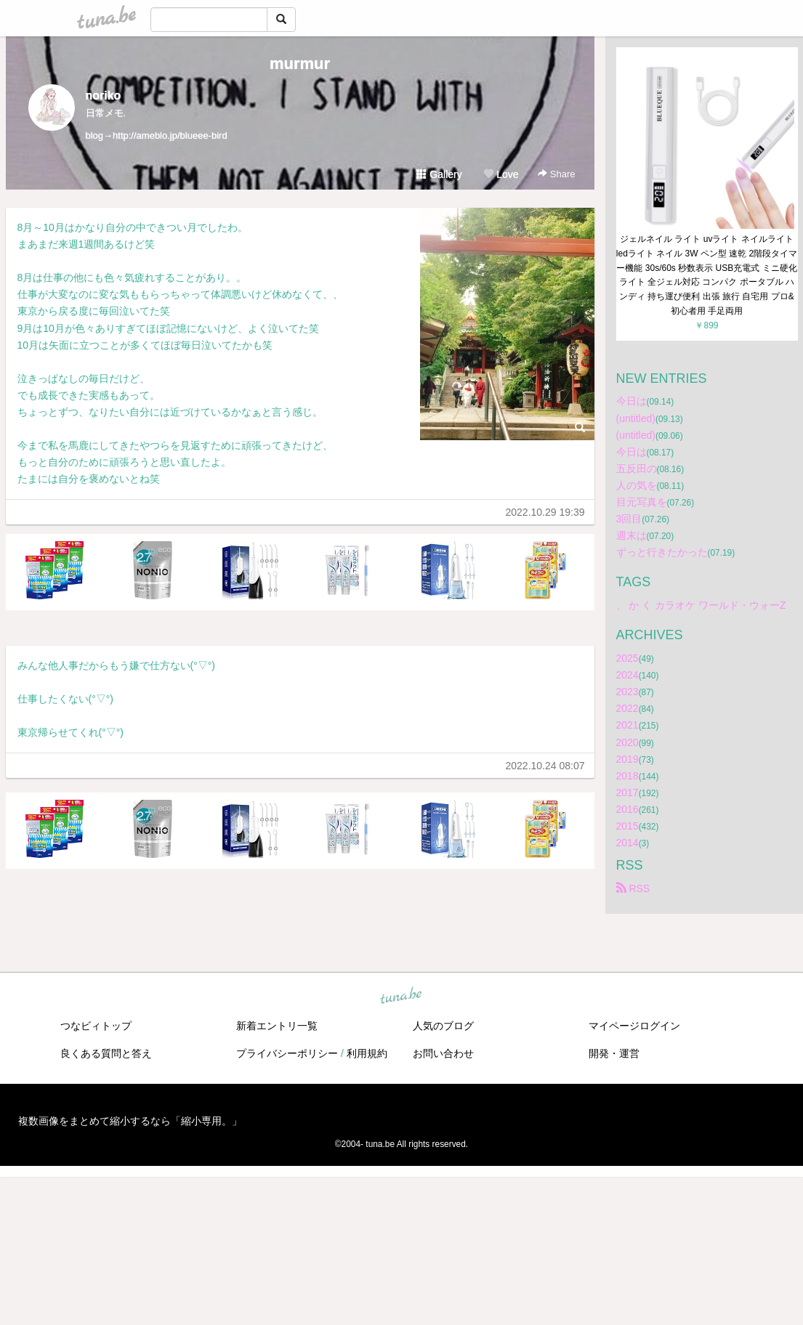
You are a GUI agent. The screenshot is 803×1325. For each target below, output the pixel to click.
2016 (627, 809)
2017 (627, 792)
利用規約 (367, 1053)
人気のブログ (443, 1026)
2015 (627, 826)
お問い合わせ (443, 1053)
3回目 (629, 518)
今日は (631, 401)
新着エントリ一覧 (277, 1026)
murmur (300, 63)
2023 (627, 691)
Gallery (438, 174)
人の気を (636, 485)
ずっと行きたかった (662, 552)
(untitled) (635, 418)
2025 (627, 658)
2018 (627, 776)
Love (500, 174)
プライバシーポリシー (287, 1053)
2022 (627, 708)
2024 (627, 675)
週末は (631, 535)
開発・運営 (614, 1053)
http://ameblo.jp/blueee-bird (170, 135)
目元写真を (641, 502)
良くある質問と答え (106, 1053)
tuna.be (401, 997)
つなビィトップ (96, 1026)
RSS (633, 888)
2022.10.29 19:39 (545, 512)
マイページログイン (634, 1026)
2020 (627, 742)
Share (556, 174)
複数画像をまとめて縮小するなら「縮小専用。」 (130, 1121)
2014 (627, 842)
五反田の (636, 468)
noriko (103, 95)
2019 (627, 759)
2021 (627, 725)
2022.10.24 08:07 (545, 765)
